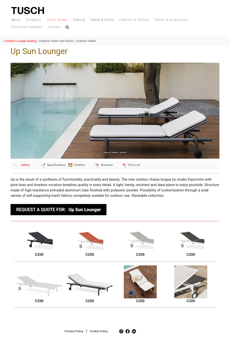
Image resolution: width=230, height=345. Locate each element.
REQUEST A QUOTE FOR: (58, 209)
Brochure (104, 165)
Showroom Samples (26, 27)
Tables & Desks (102, 20)
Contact (54, 27)
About (15, 20)
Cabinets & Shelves (134, 20)
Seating (79, 20)
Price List (131, 165)
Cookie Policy (99, 331)
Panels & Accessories (171, 20)
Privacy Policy (74, 331)
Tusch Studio (57, 20)
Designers (34, 20)
